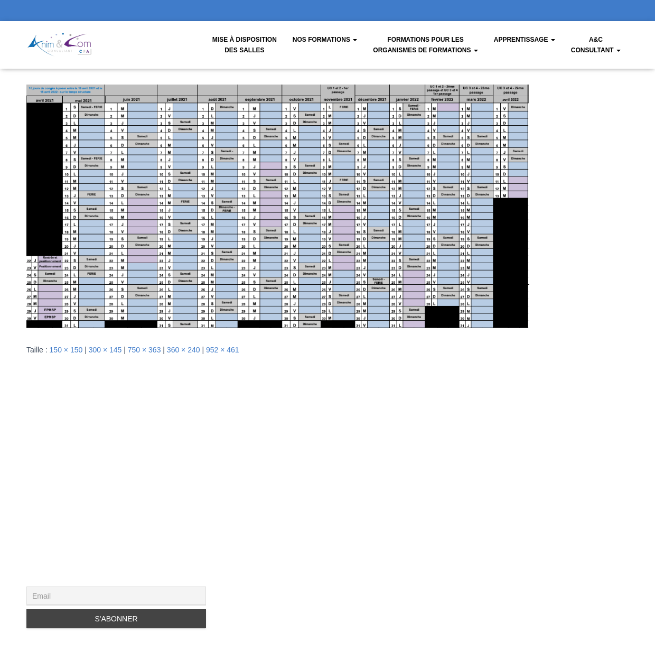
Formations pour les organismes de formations (425, 45)
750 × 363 (144, 350)
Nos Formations (325, 39)
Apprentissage (524, 39)
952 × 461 (222, 350)
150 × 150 (66, 350)
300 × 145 (105, 350)
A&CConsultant (596, 45)
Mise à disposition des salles (244, 45)
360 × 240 (183, 350)
